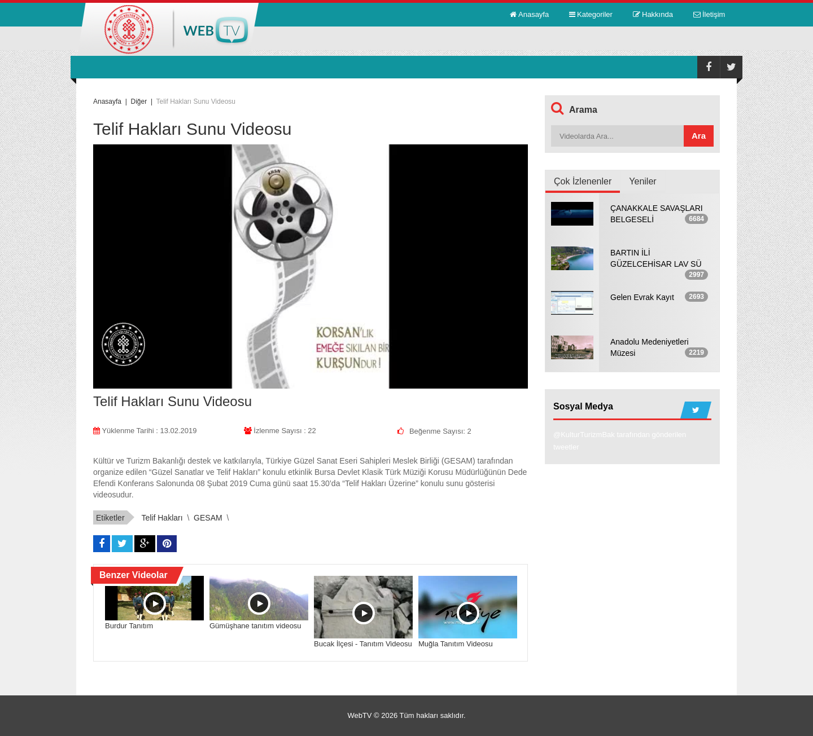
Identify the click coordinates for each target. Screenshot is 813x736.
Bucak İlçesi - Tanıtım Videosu (363, 644)
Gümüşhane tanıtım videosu (255, 626)
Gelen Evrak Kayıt (642, 297)
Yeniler (642, 181)
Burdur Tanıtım (129, 626)
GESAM (208, 517)
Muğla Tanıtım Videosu (455, 644)
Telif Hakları (161, 517)
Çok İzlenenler (582, 181)
